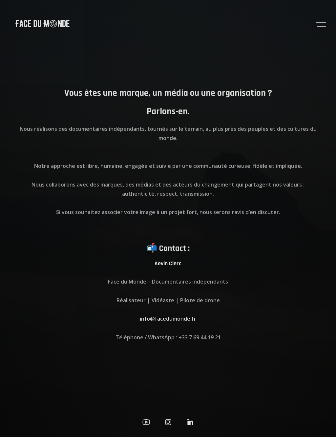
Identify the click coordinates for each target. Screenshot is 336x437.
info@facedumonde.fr (168, 318)
